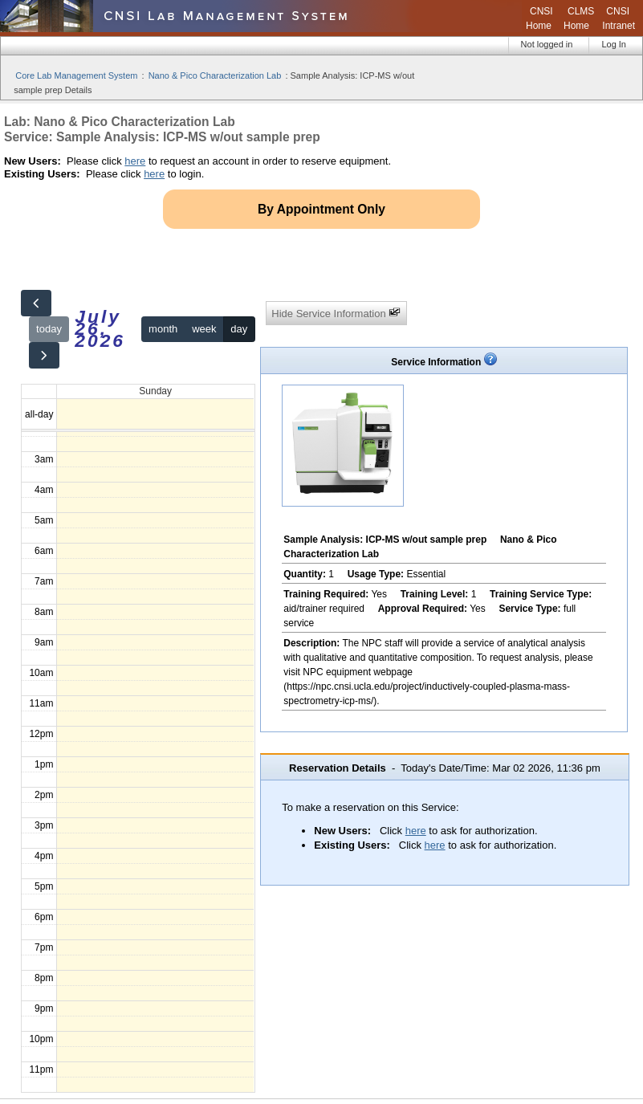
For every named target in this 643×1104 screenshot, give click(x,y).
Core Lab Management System (76, 75)
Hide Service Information (336, 313)
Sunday (155, 391)
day (238, 329)
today (49, 329)
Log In (613, 44)
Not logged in (547, 44)
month (163, 329)
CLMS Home (579, 18)
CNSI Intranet (618, 18)
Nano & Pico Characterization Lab (215, 75)
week (204, 329)
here (134, 161)
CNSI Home (539, 18)
